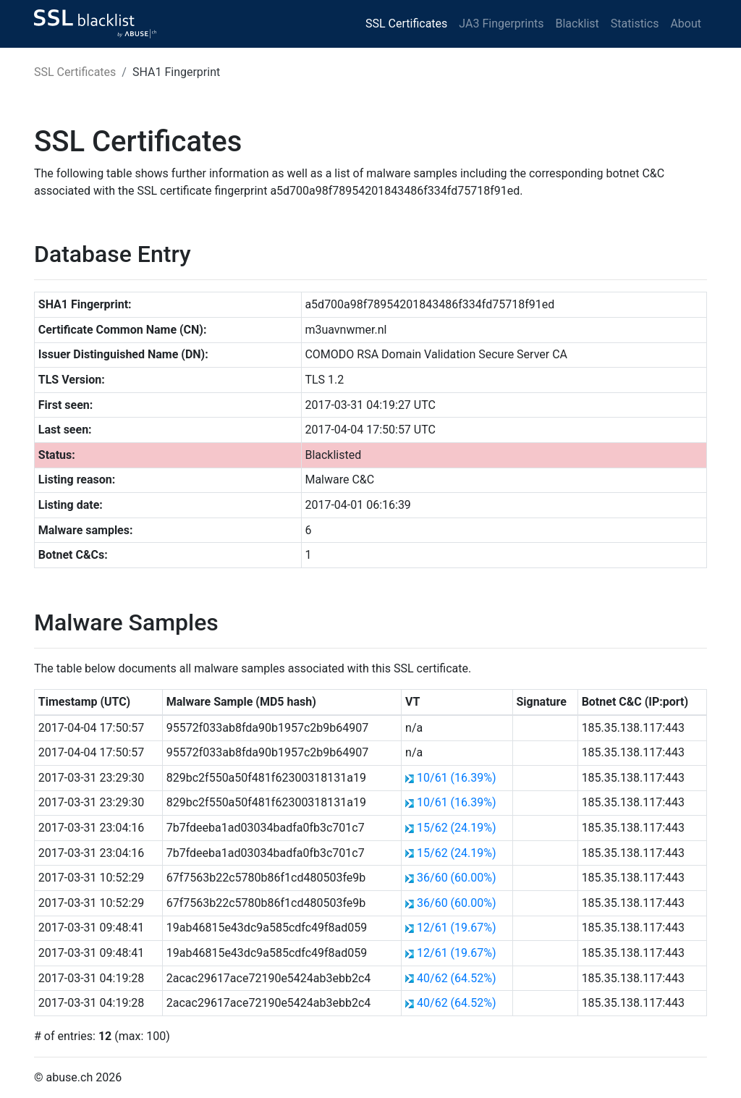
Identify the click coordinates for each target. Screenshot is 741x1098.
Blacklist (576, 23)
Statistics (635, 23)
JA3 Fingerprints (501, 23)
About (685, 23)
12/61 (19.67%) (456, 927)
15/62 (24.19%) (456, 828)
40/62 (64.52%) (456, 978)
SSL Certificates (406, 23)
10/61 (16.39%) (456, 778)
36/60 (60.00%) (456, 877)
